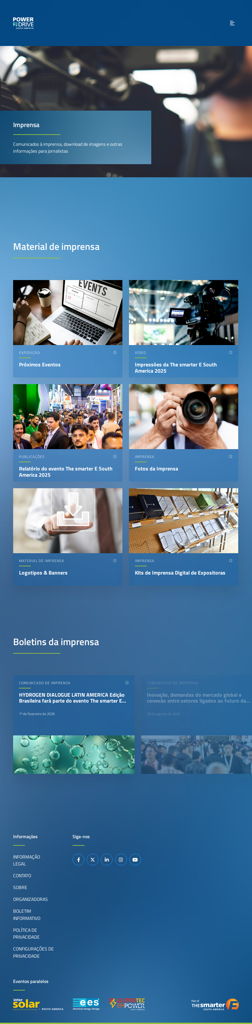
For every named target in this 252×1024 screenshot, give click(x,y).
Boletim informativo (26, 914)
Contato (22, 875)
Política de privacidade (26, 933)
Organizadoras (30, 899)
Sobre (20, 887)
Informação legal (26, 860)
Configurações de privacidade (33, 952)
